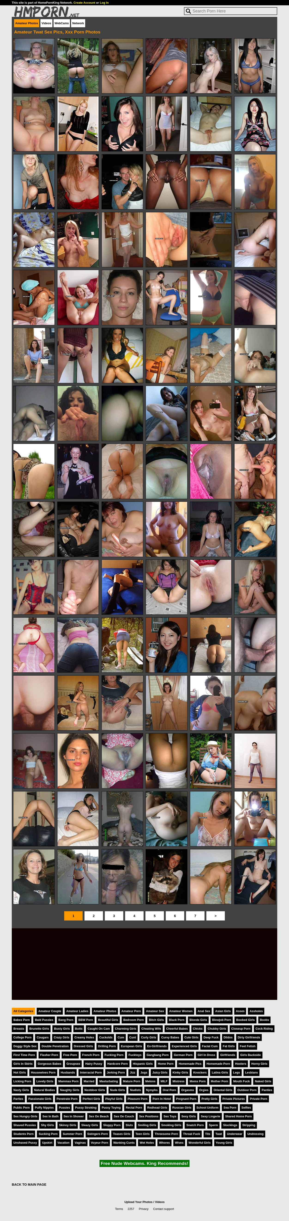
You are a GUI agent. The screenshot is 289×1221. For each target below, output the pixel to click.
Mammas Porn (68, 1081)
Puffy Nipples (44, 1107)
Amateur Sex (155, 1011)
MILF (164, 1081)
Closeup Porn (240, 1028)
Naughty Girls (69, 1090)
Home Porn (166, 1063)
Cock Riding (264, 1028)
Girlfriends (227, 1055)
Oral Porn (169, 1090)
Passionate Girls (39, 1099)
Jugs (143, 1072)
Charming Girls (125, 1028)
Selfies (246, 1107)
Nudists (135, 1090)
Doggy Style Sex (24, 1046)
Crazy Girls (61, 1037)
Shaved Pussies (24, 1125)
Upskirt (47, 1142)
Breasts (18, 1028)
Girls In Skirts (23, 1063)
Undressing (255, 1134)
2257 (131, 1209)
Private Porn (258, 1099)
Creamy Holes (84, 1037)
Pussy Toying (111, 1107)
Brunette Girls (39, 1028)
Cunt (132, 1037)
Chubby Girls (217, 1028)
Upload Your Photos (138, 1202)
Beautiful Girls (108, 1020)
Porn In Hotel (162, 1099)
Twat (218, 1134)
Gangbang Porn (158, 1055)
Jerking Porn (116, 1072)
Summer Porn (72, 1134)
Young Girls (224, 1142)
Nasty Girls (21, 1090)
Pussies (64, 1107)
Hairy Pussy (93, 1063)
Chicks (198, 1028)
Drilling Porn (107, 1046)
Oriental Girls (223, 1090)
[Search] (230, 11)
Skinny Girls (67, 1125)
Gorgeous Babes (49, 1063)
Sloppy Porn (111, 1125)
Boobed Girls (245, 1020)
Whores (164, 1142)
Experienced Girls (184, 1046)
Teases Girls (121, 1134)
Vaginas (80, 1142)
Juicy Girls (159, 1072)
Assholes (256, 1011)
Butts (79, 1028)
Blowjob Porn (221, 1020)
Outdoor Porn (246, 1090)
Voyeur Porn (99, 1142)
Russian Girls (182, 1107)
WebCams (62, 23)
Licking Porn (22, 1081)
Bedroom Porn (133, 1020)
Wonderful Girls (200, 1142)
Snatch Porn (195, 1125)
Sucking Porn (48, 1134)
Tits (208, 1134)
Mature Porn (131, 1081)
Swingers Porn (97, 1134)
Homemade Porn (218, 1063)
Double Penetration (55, 1046)
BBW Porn (85, 1020)
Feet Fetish (248, 1046)
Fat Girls (229, 1046)
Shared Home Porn (238, 1116)
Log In (104, 2)
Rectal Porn (134, 1107)
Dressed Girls (83, 1046)
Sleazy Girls (89, 1125)
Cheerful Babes (177, 1028)
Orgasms (187, 1090)
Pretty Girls (209, 1099)
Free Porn (70, 1055)
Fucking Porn (114, 1055)
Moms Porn (198, 1081)
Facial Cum (210, 1046)
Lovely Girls (44, 1081)
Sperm (213, 1125)
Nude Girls (117, 1090)
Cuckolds (106, 1037)
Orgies (204, 1090)
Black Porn (176, 1020)
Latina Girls (220, 1072)
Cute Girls (191, 1037)
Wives (179, 1142)
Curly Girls (148, 1037)
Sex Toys (169, 1116)
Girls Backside (250, 1055)
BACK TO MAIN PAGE (29, 1184)
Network (78, 23)
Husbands (68, 1072)
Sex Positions (149, 1116)
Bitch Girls (156, 1020)
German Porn (183, 1055)
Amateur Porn (131, 1011)
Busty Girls (62, 1028)
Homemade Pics (190, 1063)
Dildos (228, 1037)
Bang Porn (65, 1020)
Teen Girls (142, 1134)
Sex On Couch (124, 1116)
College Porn (22, 1037)
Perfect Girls (91, 1099)
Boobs (264, 1020)
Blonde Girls (198, 1020)
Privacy (144, 1209)
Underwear (234, 1134)
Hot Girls (19, 1072)
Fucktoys (135, 1055)
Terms (119, 1209)
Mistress (178, 1081)
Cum (120, 1037)
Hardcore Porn (117, 1063)
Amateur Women (181, 1011)
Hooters (240, 1063)
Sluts (129, 1125)
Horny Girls (259, 1063)
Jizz (132, 1072)
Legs (236, 1072)
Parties (18, 1099)
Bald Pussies (44, 1020)
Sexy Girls (188, 1116)
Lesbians (251, 1072)
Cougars (43, 1037)
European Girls (131, 1046)
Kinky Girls (180, 1072)
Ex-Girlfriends (157, 1046)
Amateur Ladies (77, 1011)
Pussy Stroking (85, 1107)
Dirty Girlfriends (249, 1037)
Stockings (230, 1125)
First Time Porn (24, 1055)
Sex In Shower (74, 1116)
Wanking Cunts (124, 1142)
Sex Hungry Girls (25, 1116)
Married (89, 1081)
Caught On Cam (98, 1028)
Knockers (200, 1072)
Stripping (248, 1125)
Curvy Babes (170, 1037)
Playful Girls (114, 1099)
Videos (46, 23)
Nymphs (152, 1090)
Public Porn (21, 1107)
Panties (267, 1090)
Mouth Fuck (241, 1081)
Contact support (163, 1209)
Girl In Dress (206, 1055)
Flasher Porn (49, 1055)
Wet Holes (147, 1142)
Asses (240, 1011)
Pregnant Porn (186, 1099)
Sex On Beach (99, 1116)
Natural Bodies (44, 1090)
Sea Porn (229, 1107)
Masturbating (108, 1081)
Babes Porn (21, 1020)
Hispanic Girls (143, 1063)
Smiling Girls (147, 1125)
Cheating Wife (151, 1028)
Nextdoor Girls (94, 1090)
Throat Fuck (191, 1134)
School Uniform (207, 1107)
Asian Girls (223, 1011)
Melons (150, 1081)
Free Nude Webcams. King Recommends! (144, 1163)
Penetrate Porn (67, 1099)
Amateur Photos (26, 23)
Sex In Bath (50, 1116)
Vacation (63, 1142)
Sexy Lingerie (210, 1116)
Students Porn (23, 1134)
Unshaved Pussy (25, 1142)
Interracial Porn (91, 1072)
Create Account (84, 2)
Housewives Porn (43, 1072)
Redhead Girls (157, 1107)
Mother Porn (219, 1081)
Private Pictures (234, 1099)
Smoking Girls (171, 1125)
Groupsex (73, 1063)
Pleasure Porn (138, 1099)
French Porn (90, 1055)
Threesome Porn (166, 1134)
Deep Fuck (211, 1037)
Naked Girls (263, 1081)
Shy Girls (47, 1125)
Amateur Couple (49, 1011)
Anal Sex (204, 1011)
